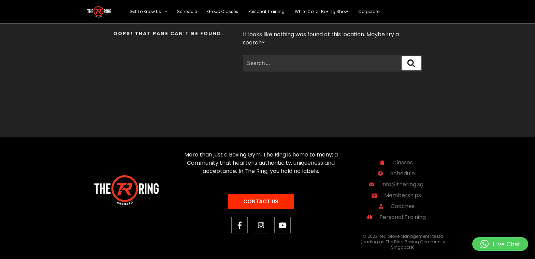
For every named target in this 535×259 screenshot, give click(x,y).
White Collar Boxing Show (321, 11)
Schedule (187, 11)
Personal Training (266, 11)
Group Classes (222, 11)
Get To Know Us (148, 11)
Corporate (368, 11)
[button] (500, 244)
